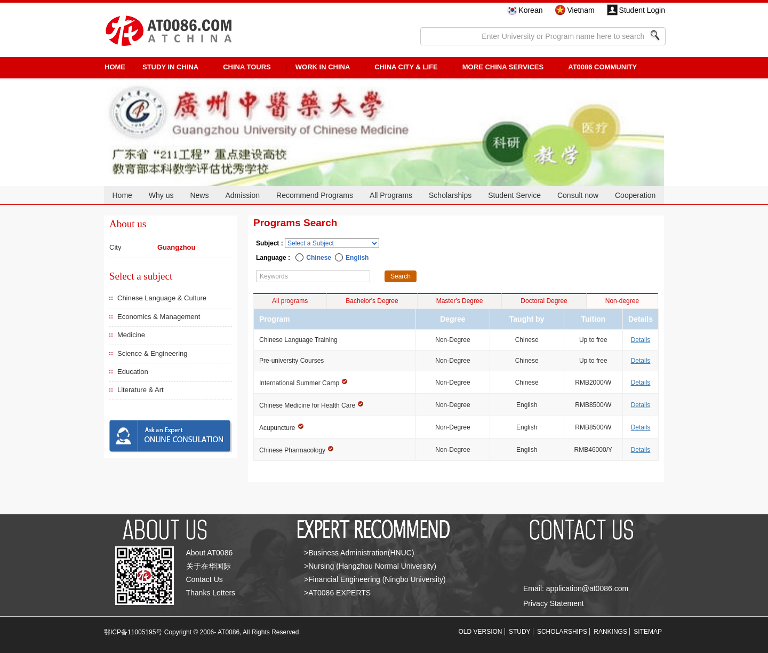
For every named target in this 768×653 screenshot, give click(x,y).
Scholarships (450, 195)
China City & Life (405, 67)
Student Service (514, 195)
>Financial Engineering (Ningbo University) (375, 579)
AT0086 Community (602, 67)
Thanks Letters (211, 592)
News (199, 195)
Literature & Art (140, 390)
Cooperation (635, 195)
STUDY (520, 631)
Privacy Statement (553, 603)
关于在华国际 (208, 566)
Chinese (318, 257)
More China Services (502, 67)
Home (122, 195)
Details (641, 340)
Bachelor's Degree (372, 301)
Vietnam (580, 10)
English (357, 257)
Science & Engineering (152, 353)
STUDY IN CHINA (170, 67)
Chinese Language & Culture (161, 298)
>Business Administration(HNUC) (359, 552)
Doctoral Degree (544, 301)
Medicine (131, 335)
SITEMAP (648, 631)
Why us (161, 195)
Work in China (322, 67)
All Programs (391, 195)
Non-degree (622, 301)
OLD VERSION (480, 631)
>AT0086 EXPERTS (337, 592)
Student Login (642, 10)
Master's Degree (459, 301)
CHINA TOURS (247, 67)
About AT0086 (209, 552)
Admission (242, 195)
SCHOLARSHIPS (562, 631)
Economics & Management (158, 317)
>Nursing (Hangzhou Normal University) (370, 566)
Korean (530, 10)
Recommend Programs (314, 195)
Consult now (577, 195)
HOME (115, 67)
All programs (290, 301)
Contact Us (204, 579)
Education (132, 372)
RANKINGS (610, 631)
